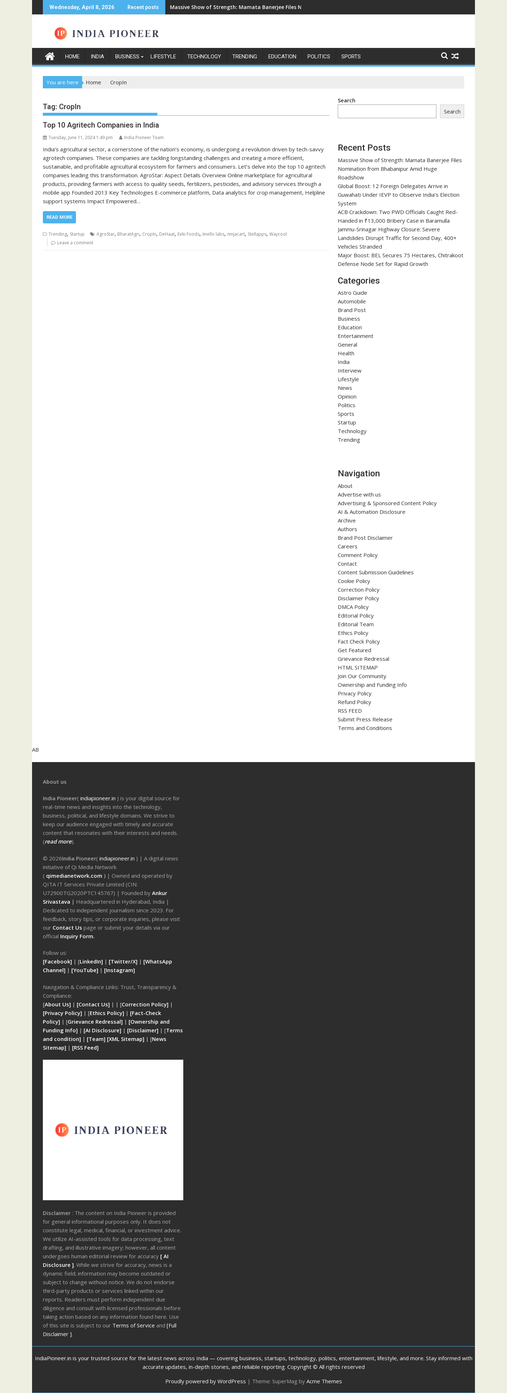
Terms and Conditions (365, 727)
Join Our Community (362, 676)
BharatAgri (128, 234)
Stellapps (257, 234)
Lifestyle (163, 56)
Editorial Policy (356, 615)
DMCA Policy (353, 606)
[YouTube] (84, 970)
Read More (59, 217)
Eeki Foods (188, 234)
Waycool (278, 234)
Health (346, 353)
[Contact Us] (94, 1004)
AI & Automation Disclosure (371, 511)
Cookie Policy (354, 580)
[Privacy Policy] (62, 1012)
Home (72, 56)
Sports (351, 56)
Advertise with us (359, 494)
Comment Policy (358, 554)
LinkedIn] (91, 961)
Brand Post (352, 309)
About (345, 485)
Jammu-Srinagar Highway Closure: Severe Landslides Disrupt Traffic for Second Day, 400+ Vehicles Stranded (397, 237)
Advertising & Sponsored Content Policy (387, 503)
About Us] (58, 1004)
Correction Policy (359, 589)
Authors (347, 529)
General (347, 344)
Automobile (352, 301)
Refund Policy (354, 702)
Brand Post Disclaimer (365, 537)
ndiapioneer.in (98, 798)
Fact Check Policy (359, 641)
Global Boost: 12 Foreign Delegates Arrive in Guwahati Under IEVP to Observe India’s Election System (398, 194)
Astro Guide (352, 292)
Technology (204, 56)
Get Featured (354, 650)
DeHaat (167, 234)
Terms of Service (134, 1325)
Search (346, 100)
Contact (347, 563)
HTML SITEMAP (358, 667)
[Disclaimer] (142, 1030)
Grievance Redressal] (96, 1021)
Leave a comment (75, 243)
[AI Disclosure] (101, 1030)
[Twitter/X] (124, 961)
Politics (319, 56)
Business (127, 56)
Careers (348, 546)
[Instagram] (119, 970)
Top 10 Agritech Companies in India (101, 125)
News (345, 387)
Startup (77, 234)
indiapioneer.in (117, 858)
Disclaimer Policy (358, 598)
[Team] (96, 1038)
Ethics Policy (353, 632)
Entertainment (355, 335)
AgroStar (106, 234)
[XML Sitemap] (125, 1038)
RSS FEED (350, 710)
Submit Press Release (365, 719)
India (97, 56)
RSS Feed (85, 1047)
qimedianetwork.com (75, 875)
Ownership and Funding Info (372, 684)
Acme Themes (324, 1381)
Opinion (347, 396)
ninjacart (236, 234)
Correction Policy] (146, 1004)
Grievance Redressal (363, 658)
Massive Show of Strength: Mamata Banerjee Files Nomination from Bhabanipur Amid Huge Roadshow (300, 7)
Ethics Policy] (107, 1012)
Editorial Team (356, 624)
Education (282, 56)
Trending (244, 56)
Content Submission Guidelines (376, 572)
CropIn (149, 234)
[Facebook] (57, 961)
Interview (350, 370)
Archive (347, 520)
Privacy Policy (355, 693)
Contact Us (68, 927)
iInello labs (213, 234)
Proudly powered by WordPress (205, 1381)
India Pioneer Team (141, 137)
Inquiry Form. (77, 936)
